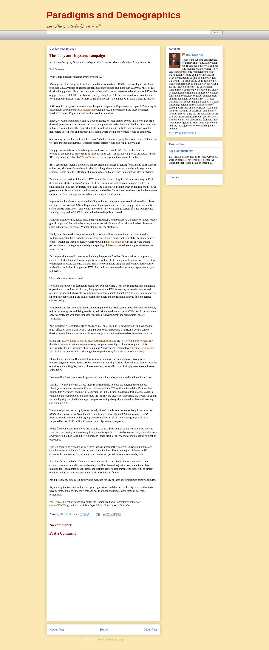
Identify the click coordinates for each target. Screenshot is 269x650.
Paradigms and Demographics (114, 15)
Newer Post (57, 629)
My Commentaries (181, 151)
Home (104, 629)
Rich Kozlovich (194, 54)
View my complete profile (183, 132)
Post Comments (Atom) (110, 639)
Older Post (150, 629)
